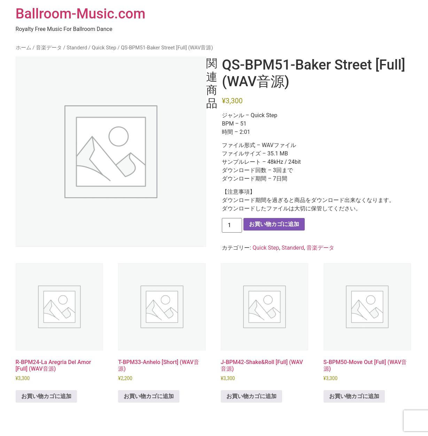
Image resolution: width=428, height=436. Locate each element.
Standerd (77, 48)
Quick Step (104, 48)
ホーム (23, 48)
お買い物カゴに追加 (274, 224)
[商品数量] (232, 225)
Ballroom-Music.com (81, 14)
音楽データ (49, 48)
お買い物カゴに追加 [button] (46, 396)
